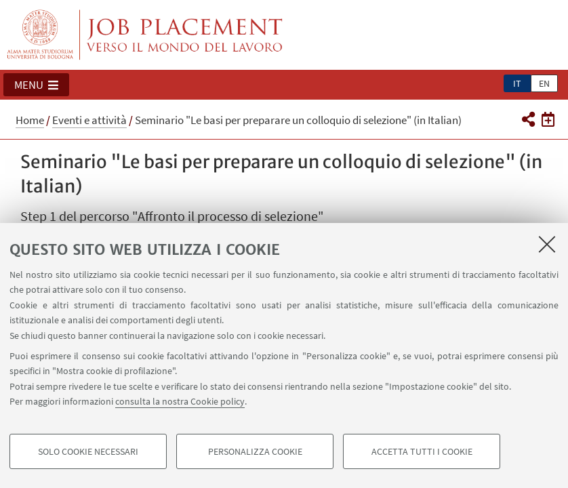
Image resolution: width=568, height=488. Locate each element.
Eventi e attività (89, 120)
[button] (36, 84)
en (544, 83)
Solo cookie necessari (88, 451)
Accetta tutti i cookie (421, 451)
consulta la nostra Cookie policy (180, 401)
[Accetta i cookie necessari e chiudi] (547, 244)
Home (30, 120)
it (517, 83)
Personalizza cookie (255, 451)
